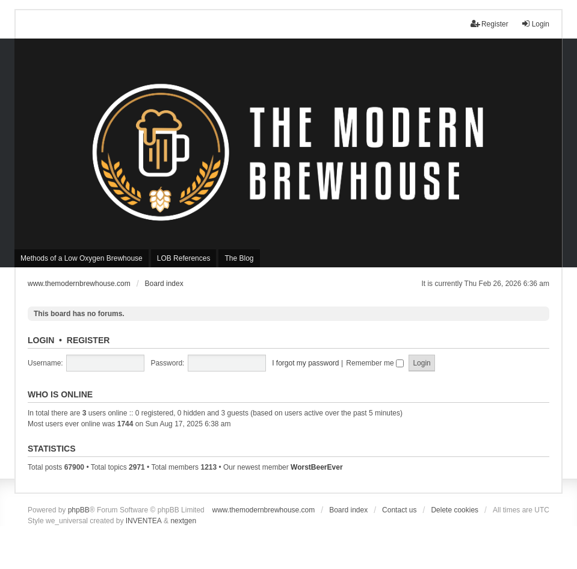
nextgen (183, 521)
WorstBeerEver (316, 467)
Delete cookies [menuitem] (454, 510)
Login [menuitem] (535, 23)
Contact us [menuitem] (399, 510)
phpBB (79, 510)
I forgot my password (305, 363)
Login (41, 340)
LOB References (184, 258)
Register (88, 340)
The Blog (238, 258)
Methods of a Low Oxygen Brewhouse (81, 258)
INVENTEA (144, 521)
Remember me (375, 363)
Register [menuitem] (489, 23)
